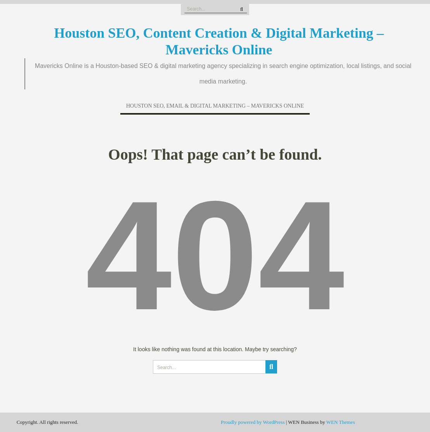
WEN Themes (340, 422)
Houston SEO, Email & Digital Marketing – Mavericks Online (215, 106)
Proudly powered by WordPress (252, 422)
